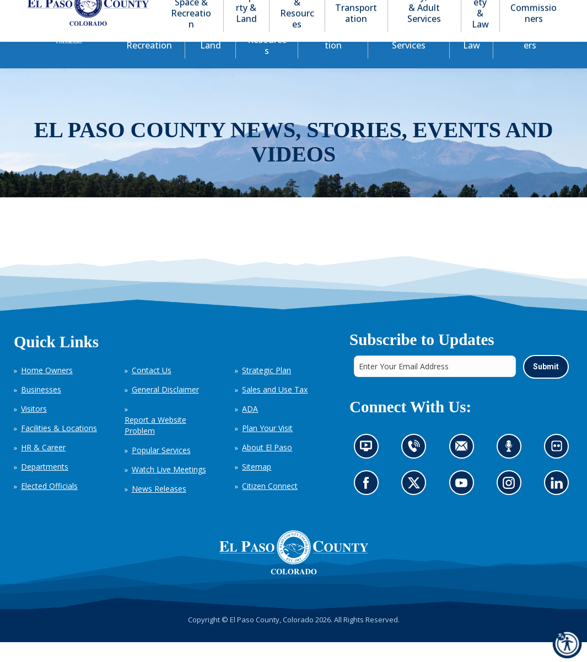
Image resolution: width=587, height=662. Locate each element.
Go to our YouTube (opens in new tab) (464, 505)
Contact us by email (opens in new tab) (464, 469)
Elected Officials (49, 505)
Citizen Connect (270, 505)
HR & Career (43, 467)
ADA (250, 428)
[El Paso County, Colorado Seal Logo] (293, 572)
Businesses (41, 409)
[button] (505, 10)
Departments (44, 486)
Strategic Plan (266, 390)
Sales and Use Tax (275, 409)
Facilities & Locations (59, 448)
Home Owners (47, 390)
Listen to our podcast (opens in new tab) (511, 469)
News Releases (159, 508)
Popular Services (161, 470)
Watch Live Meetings (169, 489)
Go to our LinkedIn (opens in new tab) (559, 505)
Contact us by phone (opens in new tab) (416, 469)
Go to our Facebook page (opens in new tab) (368, 505)
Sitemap (256, 486)
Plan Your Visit (267, 448)
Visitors (34, 428)
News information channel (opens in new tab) (369, 469)
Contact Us (151, 390)
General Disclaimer (165, 409)
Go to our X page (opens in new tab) (416, 505)
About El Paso (267, 467)
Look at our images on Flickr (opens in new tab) (559, 469)
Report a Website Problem (155, 445)
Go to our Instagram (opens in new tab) (511, 505)
